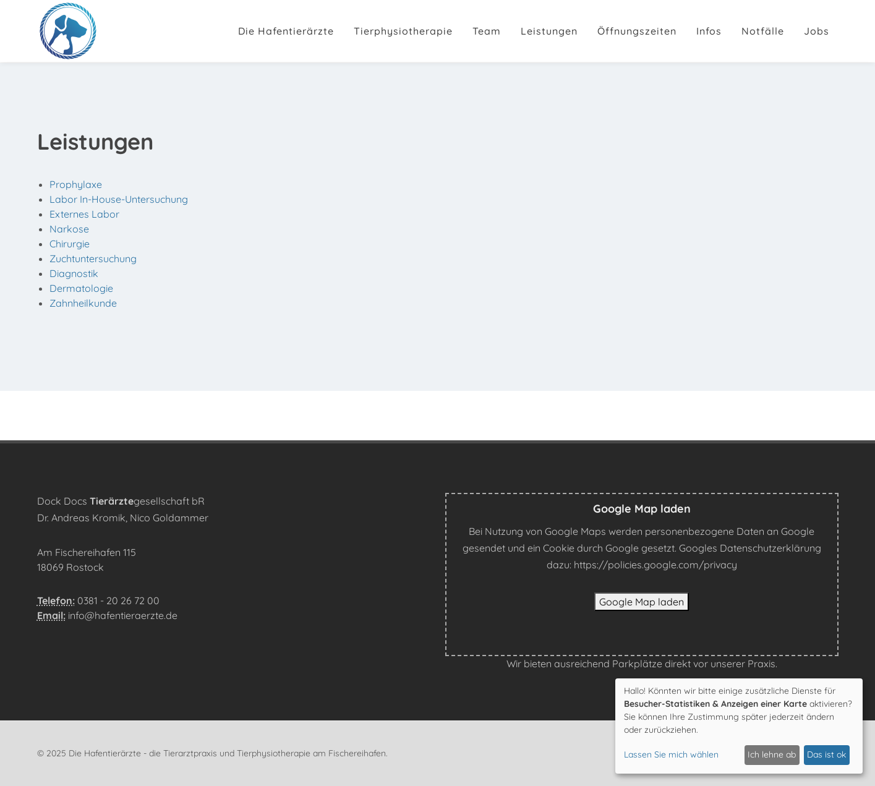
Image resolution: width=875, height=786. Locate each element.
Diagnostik (73, 273)
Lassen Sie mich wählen (671, 754)
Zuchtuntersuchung (93, 258)
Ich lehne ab (772, 754)
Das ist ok (826, 754)
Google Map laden (641, 602)
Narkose (69, 229)
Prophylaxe (75, 184)
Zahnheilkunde (83, 303)
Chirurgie (69, 243)
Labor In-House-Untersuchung (118, 199)
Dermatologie (81, 288)
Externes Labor (84, 214)
